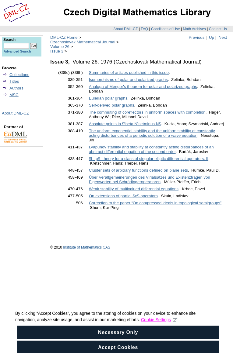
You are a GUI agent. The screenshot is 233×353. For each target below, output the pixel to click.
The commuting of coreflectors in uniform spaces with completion (147, 112)
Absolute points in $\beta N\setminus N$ (125, 124)
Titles (14, 81)
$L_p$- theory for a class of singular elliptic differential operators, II (148, 158)
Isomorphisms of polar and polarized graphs (128, 79)
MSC (14, 95)
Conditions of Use (165, 29)
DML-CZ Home (64, 37)
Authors (16, 88)
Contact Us (218, 29)
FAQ (144, 29)
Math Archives (194, 29)
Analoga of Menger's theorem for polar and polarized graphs (143, 86)
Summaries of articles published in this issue (129, 72)
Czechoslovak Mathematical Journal (82, 42)
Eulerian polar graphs (108, 98)
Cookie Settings (159, 323)
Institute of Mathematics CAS (86, 247)
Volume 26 (59, 46)
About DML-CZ (125, 29)
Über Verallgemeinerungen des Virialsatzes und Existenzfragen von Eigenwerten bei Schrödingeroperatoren (149, 179)
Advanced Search (17, 51)
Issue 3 (56, 51)
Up (211, 37)
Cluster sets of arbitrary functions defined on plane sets (138, 170)
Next (223, 37)
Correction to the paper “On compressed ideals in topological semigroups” (155, 203)
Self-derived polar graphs (111, 105)
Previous (197, 37)
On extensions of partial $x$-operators (123, 196)
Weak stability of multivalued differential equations (133, 189)
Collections (19, 74)
